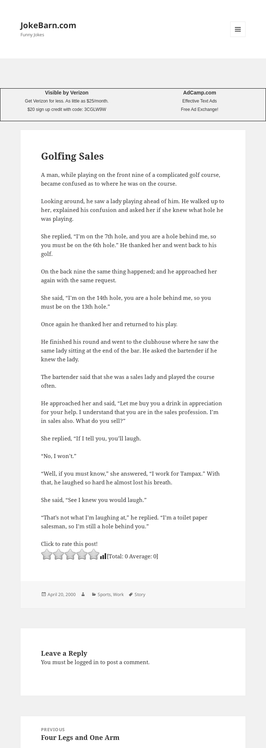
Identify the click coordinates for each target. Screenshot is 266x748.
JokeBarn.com (48, 24)
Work (118, 594)
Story (140, 594)
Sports (104, 594)
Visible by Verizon (67, 93)
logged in (87, 662)
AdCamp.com (199, 93)
